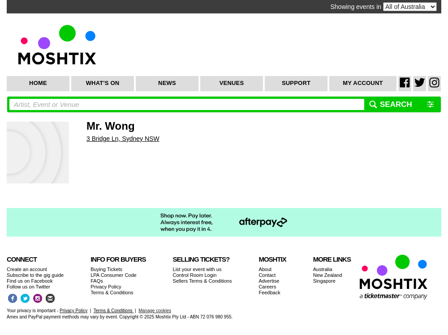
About (264, 269)
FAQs (96, 281)
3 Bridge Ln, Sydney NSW (122, 138)
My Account (363, 83)
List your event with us (197, 269)
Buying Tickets (106, 269)
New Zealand (327, 275)
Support (296, 83)
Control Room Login (195, 275)
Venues (232, 83)
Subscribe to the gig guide (35, 275)
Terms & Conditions (111, 292)
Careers (267, 286)
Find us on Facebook (30, 281)
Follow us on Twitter (28, 286)
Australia (322, 269)
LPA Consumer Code (113, 275)
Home (38, 83)
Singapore (324, 281)
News (167, 83)
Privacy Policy (105, 286)
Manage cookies (154, 310)
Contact (267, 275)
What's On (103, 83)
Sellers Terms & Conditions (202, 281)
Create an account (27, 269)
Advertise (268, 281)
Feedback (269, 292)
